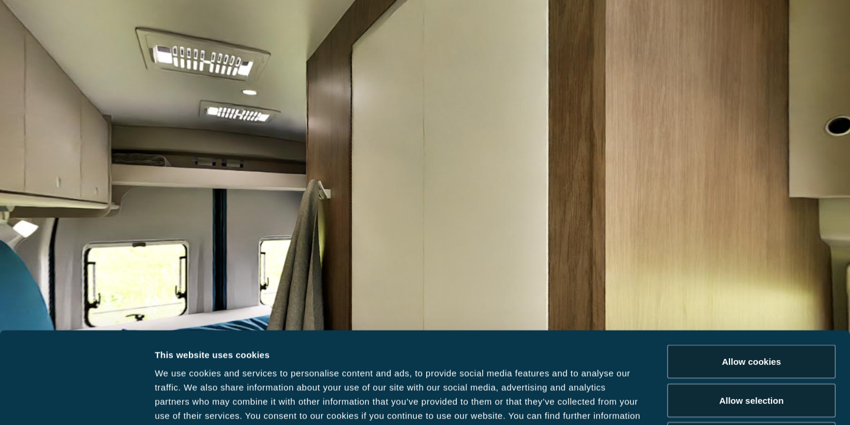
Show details (619, 402)
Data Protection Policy (231, 339)
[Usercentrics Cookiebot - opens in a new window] (76, 402)
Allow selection (751, 309)
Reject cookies (751, 347)
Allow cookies (751, 270)
